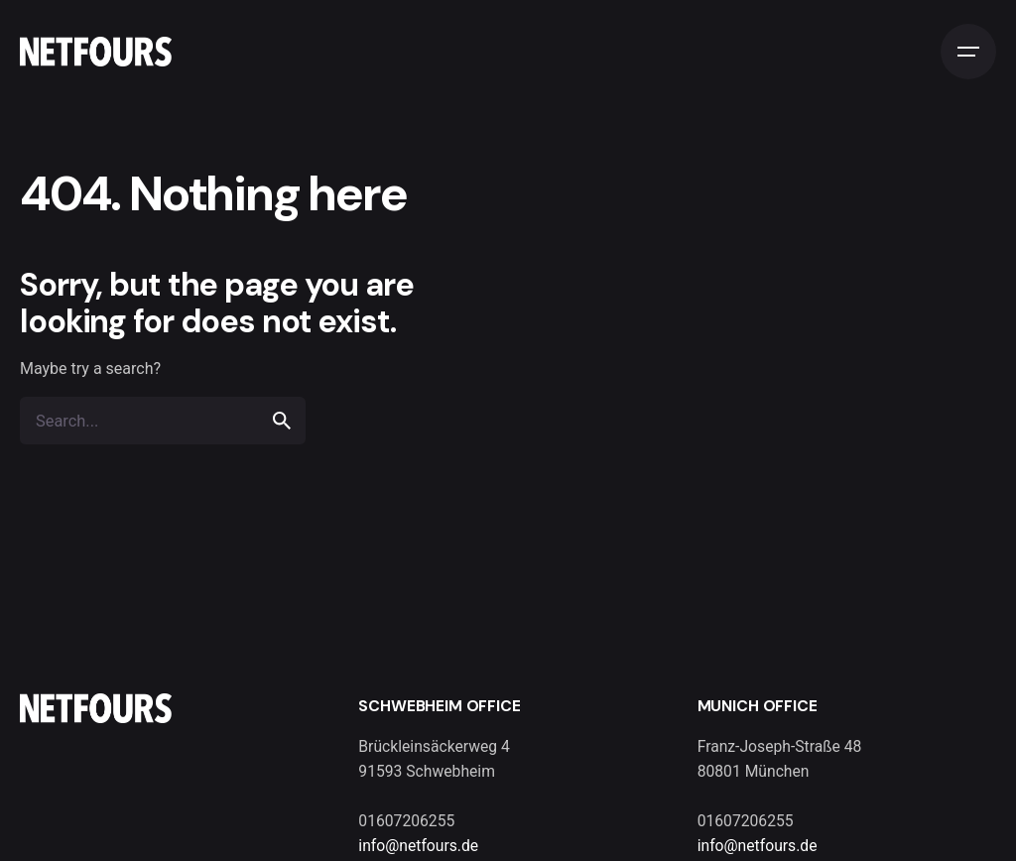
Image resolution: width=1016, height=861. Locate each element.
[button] (43, 817)
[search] (282, 420)
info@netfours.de (418, 845)
